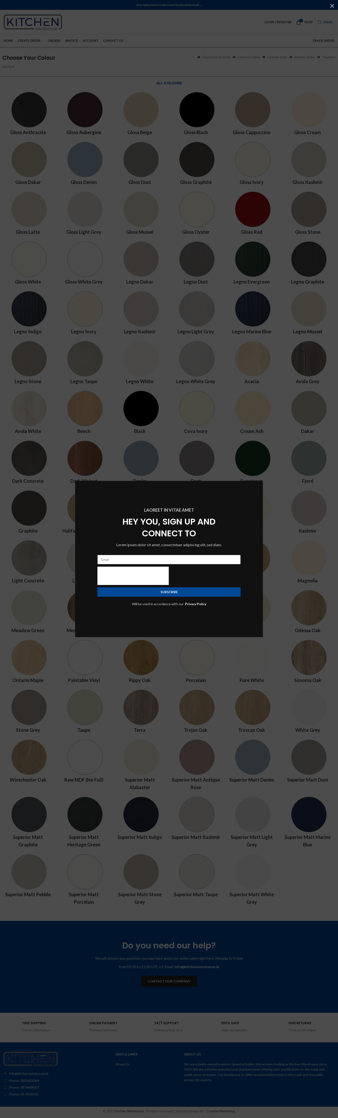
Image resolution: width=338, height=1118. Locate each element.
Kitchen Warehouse (130, 1111)
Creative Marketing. (220, 1111)
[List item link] (49, 1080)
